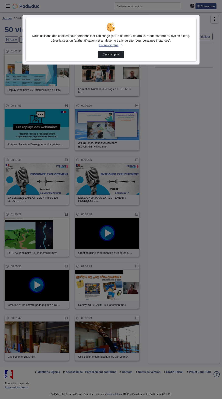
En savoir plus (111, 45)
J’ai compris (111, 54)
